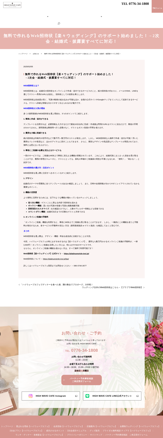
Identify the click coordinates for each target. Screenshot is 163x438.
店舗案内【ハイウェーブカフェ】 (102, 416)
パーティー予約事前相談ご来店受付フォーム (81, 369)
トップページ (9, 15)
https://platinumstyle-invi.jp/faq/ (56, 248)
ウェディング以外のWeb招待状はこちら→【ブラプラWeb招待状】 (112, 277)
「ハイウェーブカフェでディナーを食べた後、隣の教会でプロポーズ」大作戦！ (56, 274)
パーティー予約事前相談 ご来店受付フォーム (126, 424)
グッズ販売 (95, 420)
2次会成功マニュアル (76, 420)
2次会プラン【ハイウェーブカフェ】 (26, 420)
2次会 (74, 15)
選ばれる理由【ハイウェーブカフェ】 (33, 416)
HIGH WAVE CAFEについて (26, 15)
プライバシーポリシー (77, 424)
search (159, 15)
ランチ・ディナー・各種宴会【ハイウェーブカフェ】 (137, 15)
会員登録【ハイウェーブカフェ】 (68, 416)
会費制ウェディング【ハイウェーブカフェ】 (54, 15)
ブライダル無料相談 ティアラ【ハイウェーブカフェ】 (97, 15)
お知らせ (36, 43)
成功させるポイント (55, 420)
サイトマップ (96, 424)
